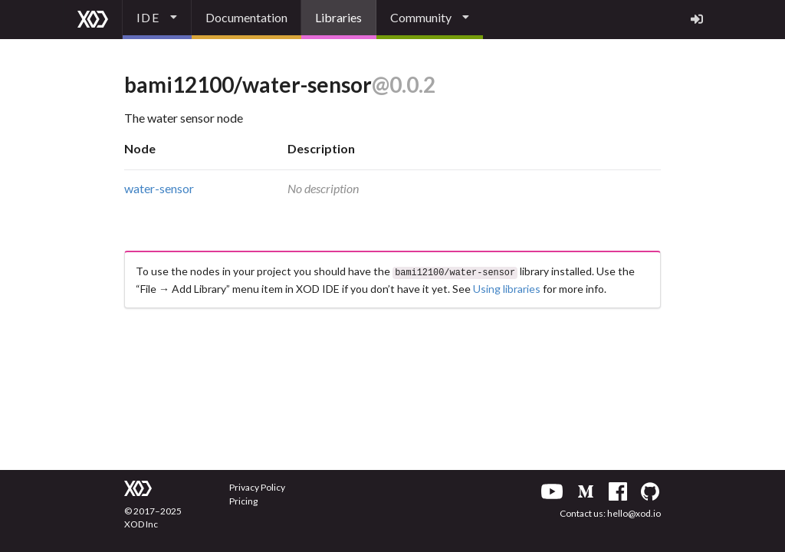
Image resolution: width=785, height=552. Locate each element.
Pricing (243, 501)
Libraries (338, 17)
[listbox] (157, 19)
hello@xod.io (634, 513)
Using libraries (506, 287)
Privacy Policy (257, 487)
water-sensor (159, 188)
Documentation (246, 17)
